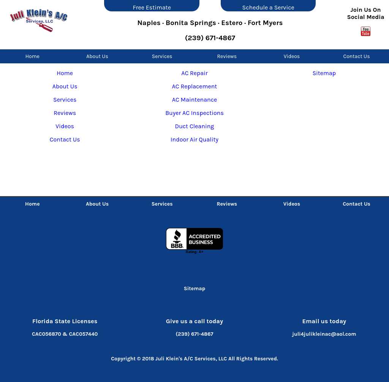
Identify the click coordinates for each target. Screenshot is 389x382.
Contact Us (356, 56)
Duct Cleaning (194, 126)
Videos (292, 56)
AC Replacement (194, 86)
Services (162, 56)
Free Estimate (152, 7)
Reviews (227, 56)
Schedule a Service (268, 7)
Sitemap (324, 73)
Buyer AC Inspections (194, 112)
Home (32, 56)
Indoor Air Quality (194, 139)
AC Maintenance (194, 99)
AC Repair (194, 73)
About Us (97, 56)
